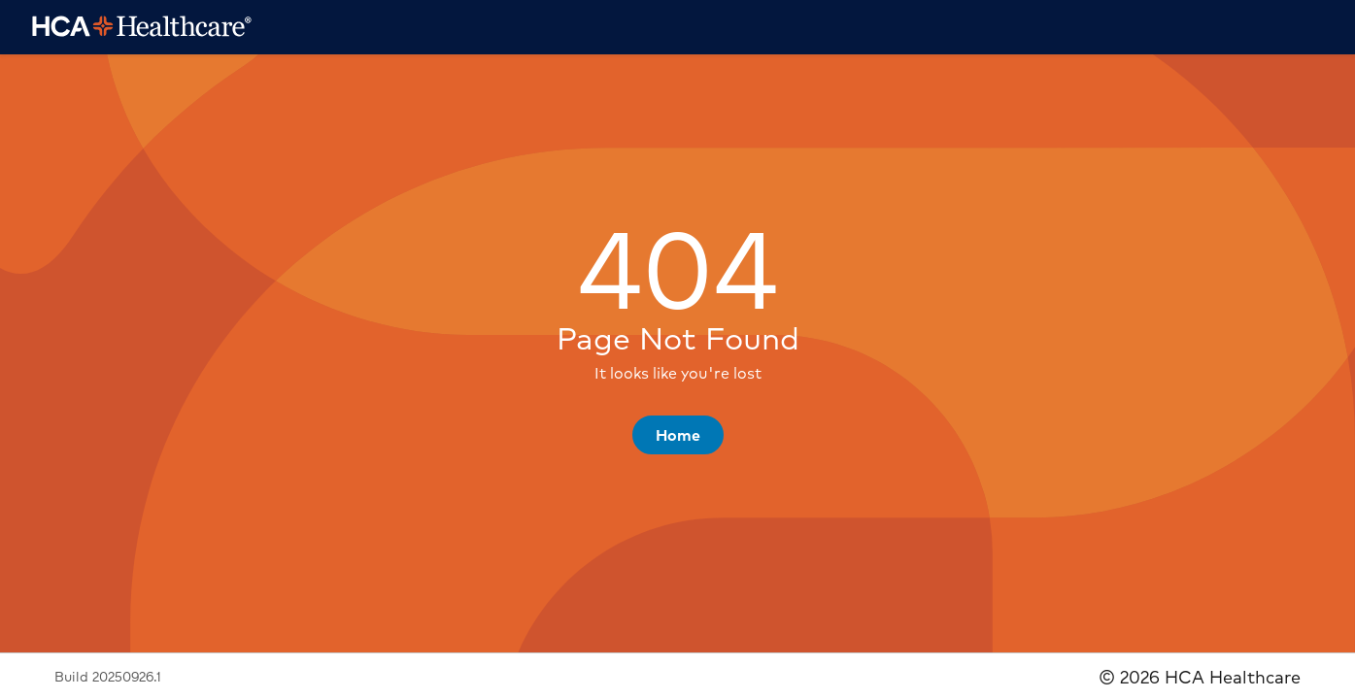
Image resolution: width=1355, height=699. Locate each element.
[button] (678, 435)
